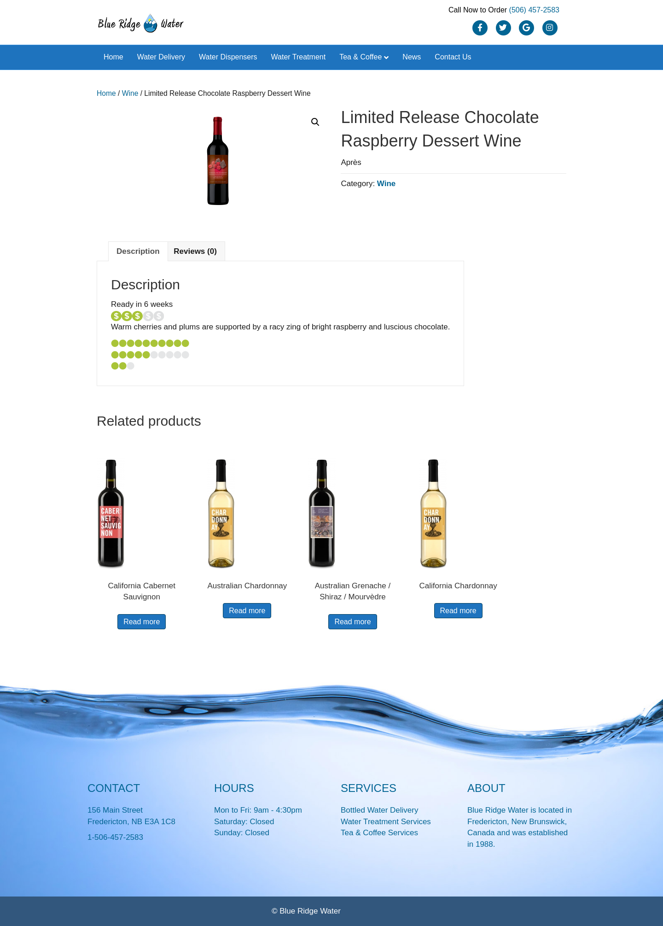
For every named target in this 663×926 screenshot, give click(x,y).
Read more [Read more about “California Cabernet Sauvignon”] (141, 622)
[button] (315, 122)
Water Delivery (161, 57)
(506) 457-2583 (534, 10)
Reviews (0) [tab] (195, 251)
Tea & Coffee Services (379, 832)
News (411, 57)
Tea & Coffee (360, 57)
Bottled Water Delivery (379, 810)
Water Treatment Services (386, 821)
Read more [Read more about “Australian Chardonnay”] (247, 611)
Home (113, 57)
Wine (130, 93)
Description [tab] (138, 251)
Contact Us (453, 57)
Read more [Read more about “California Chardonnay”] (458, 611)
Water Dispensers (228, 57)
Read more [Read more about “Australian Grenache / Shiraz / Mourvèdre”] (352, 622)
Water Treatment (298, 57)
